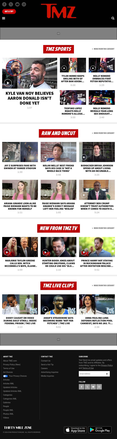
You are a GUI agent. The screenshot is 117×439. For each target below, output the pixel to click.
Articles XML (8, 383)
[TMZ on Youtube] (17, 4)
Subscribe (107, 373)
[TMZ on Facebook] (4, 4)
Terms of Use (8, 368)
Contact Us (45, 361)
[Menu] (4, 18)
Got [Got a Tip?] (9, 11)
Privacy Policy (107, 365)
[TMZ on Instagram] (24, 4)
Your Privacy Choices (15, 376)
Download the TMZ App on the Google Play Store (99, 429)
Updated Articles (10, 387)
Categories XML (10, 399)
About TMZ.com (10, 361)
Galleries (6, 402)
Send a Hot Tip (47, 364)
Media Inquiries (47, 376)
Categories (7, 395)
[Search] (113, 18)
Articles (6, 380)
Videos (6, 418)
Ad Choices (8, 372)
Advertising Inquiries (49, 372)
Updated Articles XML (12, 391)
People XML (8, 410)
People (6, 406)
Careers (44, 368)
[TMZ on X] (11, 4)
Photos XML (8, 414)
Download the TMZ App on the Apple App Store (75, 430)
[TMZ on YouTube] (93, 387)
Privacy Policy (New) (11, 364)
